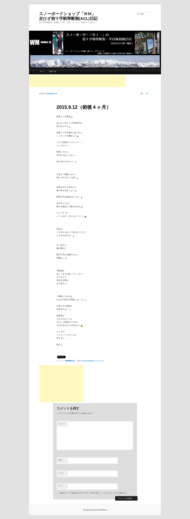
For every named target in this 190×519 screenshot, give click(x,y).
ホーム (42, 71)
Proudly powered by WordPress (95, 510)
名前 (60, 460)
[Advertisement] (77, 81)
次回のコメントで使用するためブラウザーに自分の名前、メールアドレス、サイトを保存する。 (94, 493)
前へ (141, 93)
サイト (60, 486)
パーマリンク (99, 361)
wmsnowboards (88, 361)
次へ (148, 93)
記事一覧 (52, 71)
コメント (61, 424)
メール (60, 473)
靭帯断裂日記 (70, 361)
